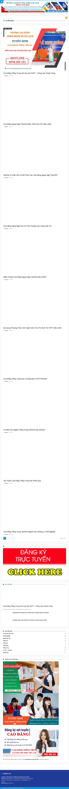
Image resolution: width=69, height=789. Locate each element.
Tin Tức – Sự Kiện (7, 650)
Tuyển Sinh (5, 652)
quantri (6, 75)
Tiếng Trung (7, 28)
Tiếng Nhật (5, 645)
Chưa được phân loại (8, 633)
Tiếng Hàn (5, 643)
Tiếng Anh (5, 640)
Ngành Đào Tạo (7, 638)
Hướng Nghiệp (6, 636)
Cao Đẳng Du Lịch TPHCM (31, 759)
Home (4, 18)
